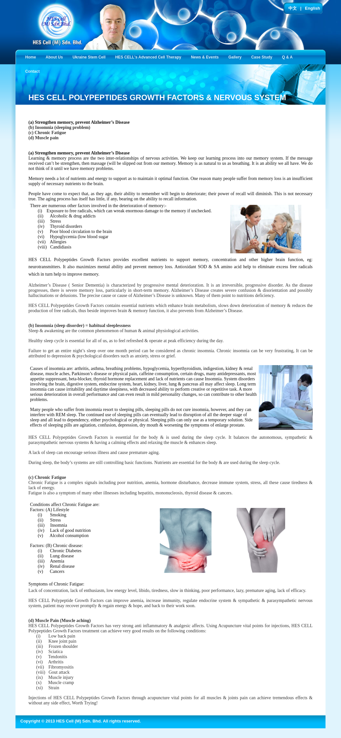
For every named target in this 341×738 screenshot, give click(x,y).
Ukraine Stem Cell (90, 56)
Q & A (288, 56)
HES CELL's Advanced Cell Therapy (149, 56)
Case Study (263, 56)
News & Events (206, 56)
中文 (292, 8)
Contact (33, 71)
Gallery (236, 56)
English (312, 8)
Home (30, 57)
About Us (55, 56)
